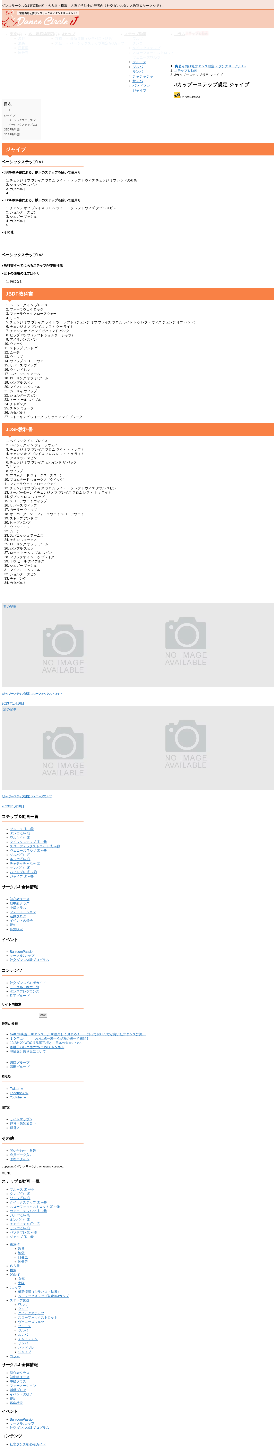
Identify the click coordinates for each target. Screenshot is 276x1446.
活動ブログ (18, 916)
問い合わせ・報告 (23, 1150)
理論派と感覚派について (28, 1051)
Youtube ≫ (18, 1097)
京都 (21, 1279)
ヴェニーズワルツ (31, 1322)
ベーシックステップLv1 (23, 120)
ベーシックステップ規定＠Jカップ (43, 1296)
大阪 (21, 1283)
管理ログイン (19, 1159)
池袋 (21, 1253)
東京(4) (15, 1244)
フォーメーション (23, 912)
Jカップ (15, 1287)
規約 (13, 925)
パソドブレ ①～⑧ (23, 872)
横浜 (13, 1270)
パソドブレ (141, 86)
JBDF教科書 (12, 129)
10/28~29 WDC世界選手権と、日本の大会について (47, 1043)
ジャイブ (139, 90)
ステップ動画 (19, 1300)
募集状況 (16, 929)
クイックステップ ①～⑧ (28, 842)
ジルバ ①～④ (20, 855)
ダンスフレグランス (24, 991)
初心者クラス (19, 899)
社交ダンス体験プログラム (29, 960)
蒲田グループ (19, 1067)
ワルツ (23, 1304)
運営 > (14, 1128)
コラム (15, 1356)
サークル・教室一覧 (24, 987)
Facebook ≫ (19, 1093)
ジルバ (137, 67)
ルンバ (137, 72)
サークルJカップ (22, 955)
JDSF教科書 (12, 134)
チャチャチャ (142, 76)
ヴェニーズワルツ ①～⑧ (28, 850)
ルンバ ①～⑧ (20, 859)
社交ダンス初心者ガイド (28, 983)
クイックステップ (31, 1313)
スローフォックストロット (37, 1317)
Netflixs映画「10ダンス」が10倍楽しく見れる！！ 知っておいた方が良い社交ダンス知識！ (78, 1034)
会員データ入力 (21, 1155)
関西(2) (15, 1274)
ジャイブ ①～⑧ (22, 876)
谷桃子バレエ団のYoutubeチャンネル (37, 1047)
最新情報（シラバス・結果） (39, 1291)
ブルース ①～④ (22, 829)
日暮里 (23, 1257)
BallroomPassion (22, 951)
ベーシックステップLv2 (23, 124)
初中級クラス (19, 903)
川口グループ (19, 1062)
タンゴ (23, 1309)
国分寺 (23, 1261)
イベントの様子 (21, 920)
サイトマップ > (21, 1119)
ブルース (139, 62)
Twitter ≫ (17, 1088)
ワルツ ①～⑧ (20, 837)
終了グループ (19, 995)
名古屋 (15, 1266)
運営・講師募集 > (23, 1123)
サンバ (137, 81)
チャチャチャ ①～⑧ (25, 863)
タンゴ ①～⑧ (20, 833)
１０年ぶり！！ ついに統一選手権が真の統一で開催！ (49, 1038)
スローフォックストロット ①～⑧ (35, 846)
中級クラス (18, 907)
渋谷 (21, 1248)
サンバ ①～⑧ (20, 867)
